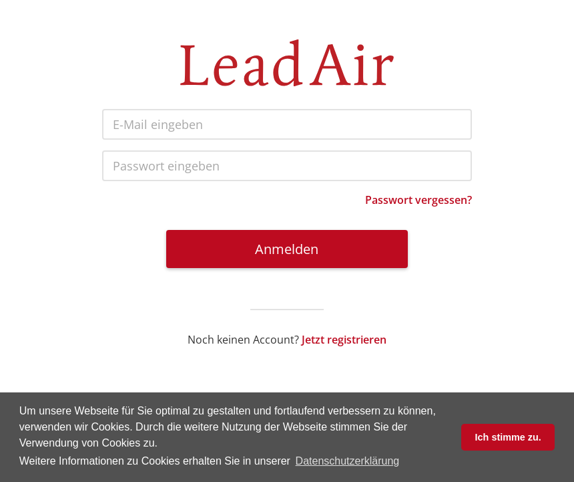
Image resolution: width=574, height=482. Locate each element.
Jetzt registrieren (344, 339)
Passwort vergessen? (418, 200)
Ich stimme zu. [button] (508, 437)
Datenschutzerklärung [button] (348, 461)
